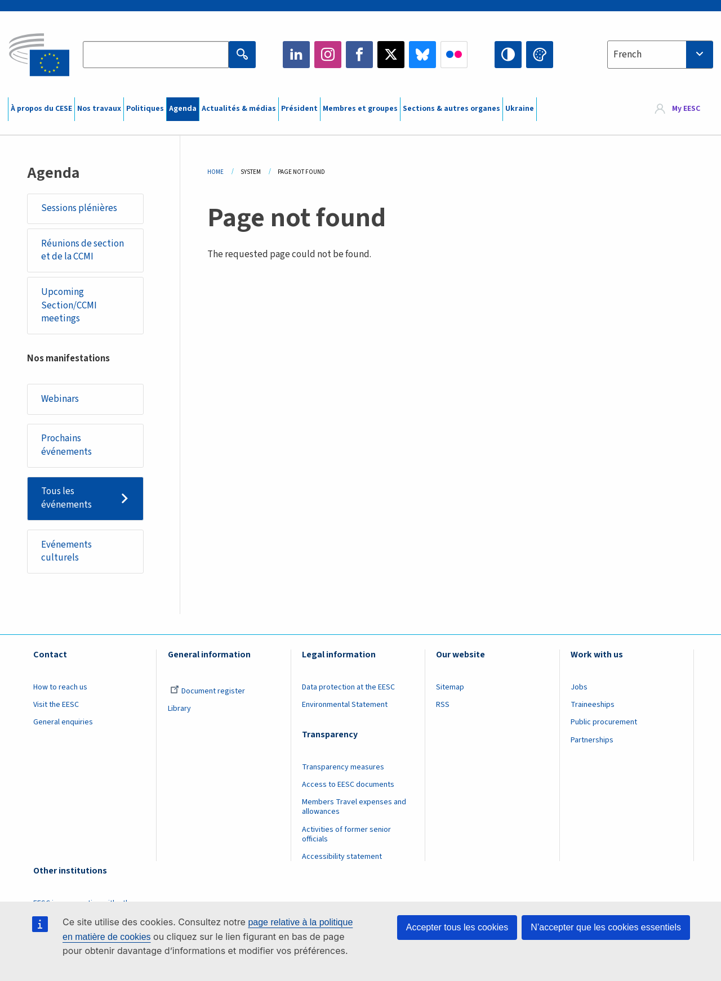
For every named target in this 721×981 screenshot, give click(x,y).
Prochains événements (66, 445)
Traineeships (593, 704)
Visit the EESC (56, 704)
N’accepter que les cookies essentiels (606, 927)
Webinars (60, 399)
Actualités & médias (239, 108)
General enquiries (63, 722)
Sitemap (450, 687)
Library (179, 708)
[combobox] (660, 55)
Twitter (390, 54)
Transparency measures (343, 767)
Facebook (359, 54)
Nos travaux (99, 108)
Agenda (183, 108)
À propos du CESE (41, 108)
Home (215, 172)
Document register (207, 691)
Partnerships (592, 740)
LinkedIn (296, 54)
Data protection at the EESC (348, 687)
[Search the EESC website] (155, 54)
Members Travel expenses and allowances (354, 806)
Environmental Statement (345, 704)
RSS (442, 704)
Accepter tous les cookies (457, 927)
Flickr (454, 54)
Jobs (579, 687)
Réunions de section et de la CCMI (82, 250)
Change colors (539, 54)
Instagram (327, 54)
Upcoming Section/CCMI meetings (69, 305)
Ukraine (519, 108)
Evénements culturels (66, 551)
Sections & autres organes (451, 108)
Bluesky (422, 54)
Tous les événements (66, 498)
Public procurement (604, 722)
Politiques (145, 108)
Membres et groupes (360, 108)
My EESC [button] (686, 109)
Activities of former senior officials (346, 834)
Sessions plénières (79, 208)
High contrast (508, 54)
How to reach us (60, 687)
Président (299, 108)
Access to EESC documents (348, 784)
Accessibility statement (342, 856)
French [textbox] (627, 54)
